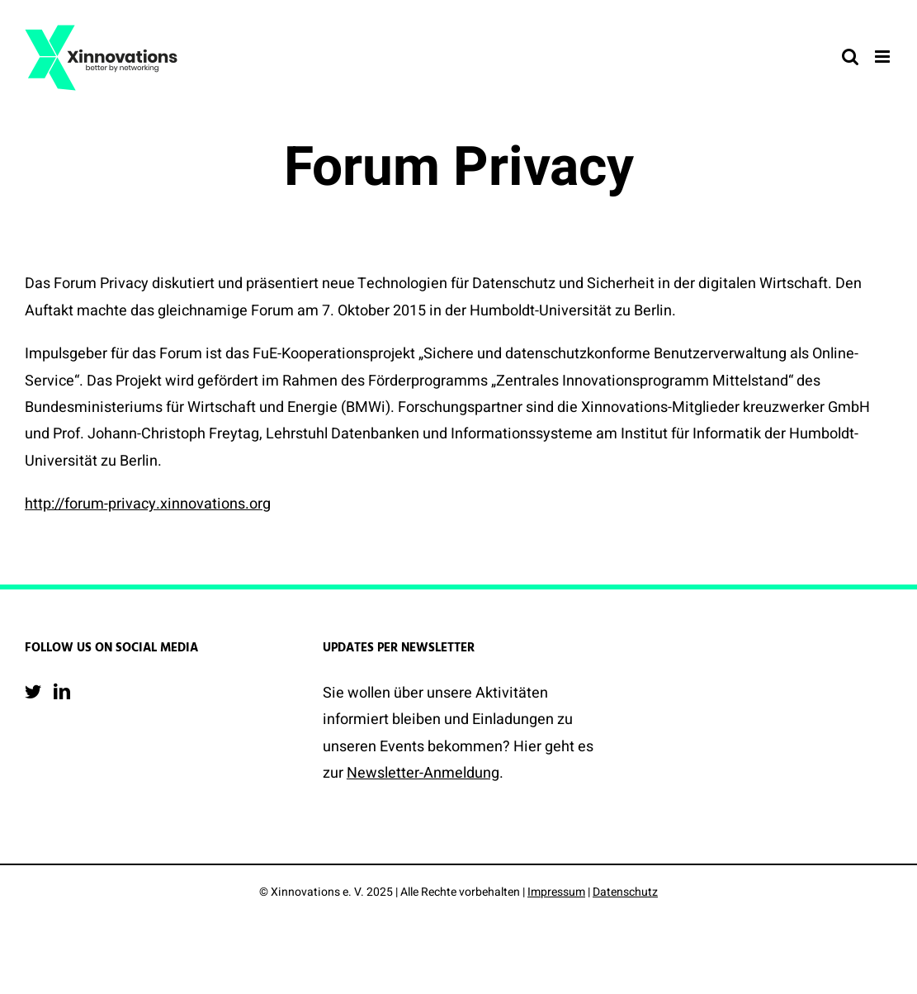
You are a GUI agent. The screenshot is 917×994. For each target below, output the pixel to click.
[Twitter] (33, 692)
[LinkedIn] (62, 692)
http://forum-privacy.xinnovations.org (148, 504)
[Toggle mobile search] (850, 56)
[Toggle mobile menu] (883, 56)
